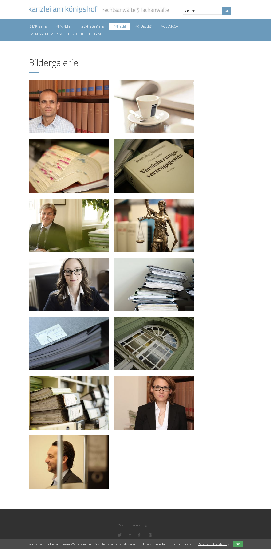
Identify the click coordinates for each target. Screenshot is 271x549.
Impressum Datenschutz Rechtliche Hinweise (68, 34)
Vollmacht (170, 26)
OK (238, 544)
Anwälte (63, 26)
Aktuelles (143, 26)
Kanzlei (119, 26)
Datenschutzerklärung (213, 544)
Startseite (38, 26)
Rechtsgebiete (92, 26)
